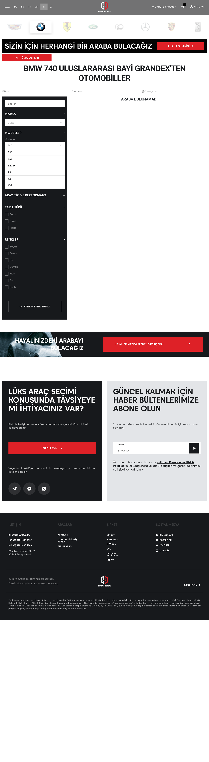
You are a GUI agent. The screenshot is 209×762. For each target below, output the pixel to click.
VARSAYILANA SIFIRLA (34, 306)
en (22, 7)
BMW (35, 122)
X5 (9, 172)
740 (35, 145)
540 (10, 159)
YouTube (164, 550)
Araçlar (63, 540)
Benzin (13, 214)
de (15, 7)
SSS (109, 554)
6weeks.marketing (47, 588)
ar (36, 7)
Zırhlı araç (65, 551)
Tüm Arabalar (27, 57)
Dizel (13, 221)
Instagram (166, 540)
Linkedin (164, 555)
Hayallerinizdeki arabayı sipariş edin (179, 347)
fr (29, 7)
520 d (11, 165)
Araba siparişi (180, 46)
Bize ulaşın (52, 453)
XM (10, 185)
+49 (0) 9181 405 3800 (20, 550)
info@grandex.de (19, 540)
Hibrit (13, 227)
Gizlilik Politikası (113, 559)
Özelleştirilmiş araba (67, 545)
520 (10, 152)
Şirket (111, 540)
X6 (9, 178)
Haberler (112, 544)
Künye (110, 565)
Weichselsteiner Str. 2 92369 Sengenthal (21, 558)
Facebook (165, 545)
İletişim (111, 549)
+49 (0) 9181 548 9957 (20, 545)
